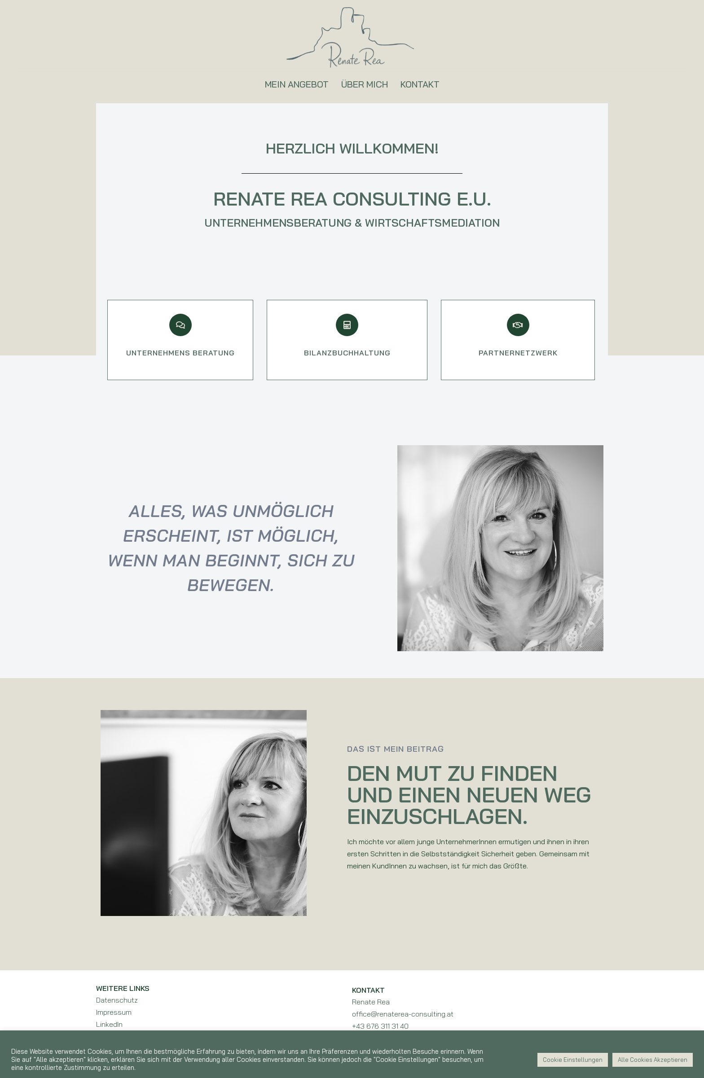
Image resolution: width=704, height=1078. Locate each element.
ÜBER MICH (364, 84)
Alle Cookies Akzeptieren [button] (652, 1059)
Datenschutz (117, 999)
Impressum (114, 1012)
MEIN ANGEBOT (297, 84)
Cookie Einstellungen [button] (573, 1059)
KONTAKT (420, 84)
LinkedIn (109, 1024)
